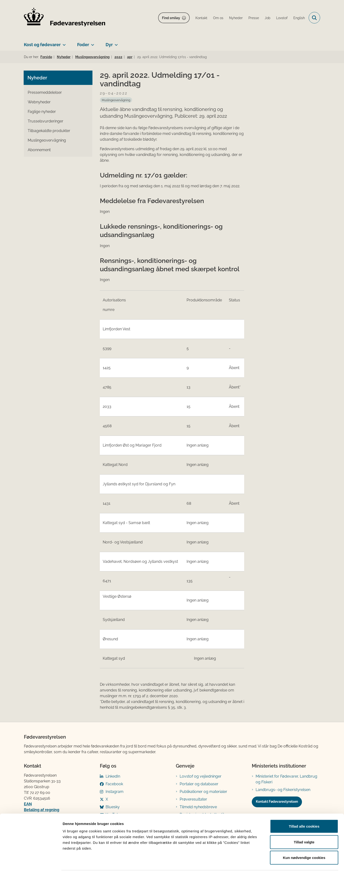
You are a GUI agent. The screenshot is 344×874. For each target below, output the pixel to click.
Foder (83, 44)
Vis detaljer (248, 865)
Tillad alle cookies (304, 811)
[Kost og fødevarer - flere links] (63, 43)
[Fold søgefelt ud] (314, 17)
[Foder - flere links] (91, 43)
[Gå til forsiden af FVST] (64, 18)
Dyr (109, 44)
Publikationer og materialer (203, 791)
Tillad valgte (304, 827)
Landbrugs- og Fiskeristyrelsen (283, 789)
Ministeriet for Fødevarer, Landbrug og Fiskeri (286, 779)
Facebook (114, 784)
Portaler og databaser (199, 784)
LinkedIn (113, 776)
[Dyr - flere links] (115, 43)
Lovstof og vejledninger (200, 776)
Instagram (115, 791)
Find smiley (171, 18)
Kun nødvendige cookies (304, 843)
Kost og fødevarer (42, 44)
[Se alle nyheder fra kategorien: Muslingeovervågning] (116, 100)
